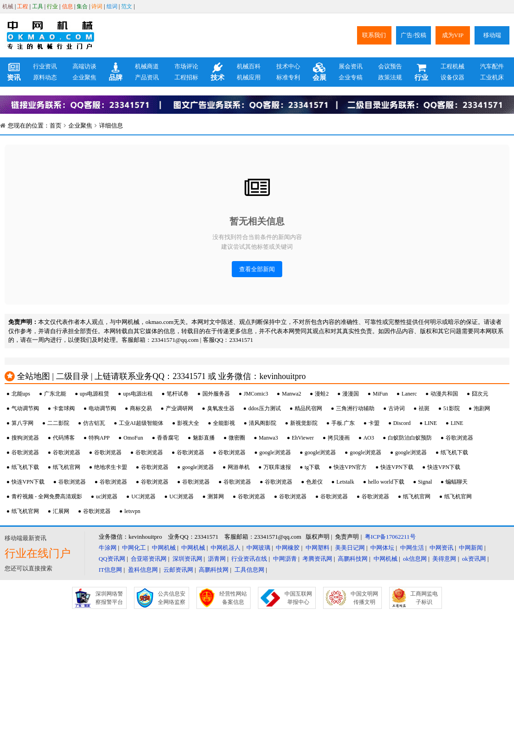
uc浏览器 (106, 496)
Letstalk (345, 482)
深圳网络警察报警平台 (109, 598)
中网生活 (412, 547)
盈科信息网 (143, 569)
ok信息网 (415, 558)
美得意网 (444, 558)
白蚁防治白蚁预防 (410, 438)
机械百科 (249, 66)
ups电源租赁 (95, 393)
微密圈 (237, 438)
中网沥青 (285, 558)
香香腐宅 (168, 438)
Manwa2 (291, 393)
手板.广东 (343, 423)
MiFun (380, 393)
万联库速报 (277, 467)
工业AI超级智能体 (141, 423)
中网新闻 (471, 547)
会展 (319, 72)
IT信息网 (110, 569)
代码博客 (64, 438)
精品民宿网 (308, 408)
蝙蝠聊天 (457, 482)
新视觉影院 (304, 423)
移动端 (492, 35)
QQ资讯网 (112, 558)
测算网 (215, 496)
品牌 (115, 72)
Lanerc (409, 393)
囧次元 (480, 393)
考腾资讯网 (317, 558)
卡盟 (374, 423)
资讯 (14, 72)
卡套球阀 (64, 408)
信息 (67, 6)
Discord (402, 423)
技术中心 (288, 66)
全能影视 (224, 423)
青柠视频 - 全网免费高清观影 (46, 496)
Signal (425, 482)
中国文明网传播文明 (364, 598)
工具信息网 (249, 569)
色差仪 (314, 482)
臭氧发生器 (221, 408)
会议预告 (390, 66)
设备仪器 (452, 77)
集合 (82, 6)
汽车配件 (492, 66)
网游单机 (239, 467)
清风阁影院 (262, 423)
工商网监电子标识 (424, 598)
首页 (55, 125)
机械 (7, 6)
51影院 (451, 408)
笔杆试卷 (178, 393)
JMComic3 (256, 393)
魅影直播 (204, 438)
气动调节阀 (25, 408)
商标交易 (141, 408)
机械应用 (249, 77)
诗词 (96, 6)
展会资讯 (351, 66)
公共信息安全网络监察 (171, 598)
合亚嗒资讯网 (149, 558)
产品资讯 (147, 77)
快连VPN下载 (396, 467)
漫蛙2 (322, 393)
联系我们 (374, 35)
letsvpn (132, 511)
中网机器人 (225, 547)
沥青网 (217, 558)
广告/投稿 (413, 35)
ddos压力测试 (264, 408)
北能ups (20, 393)
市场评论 (186, 66)
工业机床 (492, 77)
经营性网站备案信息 (233, 598)
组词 (111, 6)
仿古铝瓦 (94, 423)
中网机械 (164, 547)
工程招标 (186, 77)
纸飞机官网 (66, 467)
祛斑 (424, 408)
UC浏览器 (143, 496)
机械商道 (147, 66)
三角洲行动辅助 (355, 408)
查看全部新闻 (257, 269)
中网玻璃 (258, 547)
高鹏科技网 (353, 558)
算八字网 (22, 423)
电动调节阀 (102, 408)
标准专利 (288, 77)
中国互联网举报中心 (298, 598)
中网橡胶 (288, 547)
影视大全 (188, 423)
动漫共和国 (444, 393)
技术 (217, 72)
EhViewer (303, 438)
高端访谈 (84, 66)
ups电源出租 (138, 393)
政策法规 (390, 77)
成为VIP (453, 35)
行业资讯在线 (249, 558)
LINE (431, 423)
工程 (22, 6)
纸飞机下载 (454, 452)
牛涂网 (108, 547)
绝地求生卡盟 (110, 467)
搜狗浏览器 (25, 438)
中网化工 (134, 547)
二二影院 (58, 423)
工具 (37, 6)
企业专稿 (351, 77)
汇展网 (61, 511)
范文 (126, 6)
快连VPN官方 (350, 467)
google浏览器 (275, 452)
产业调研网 (179, 408)
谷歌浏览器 (459, 438)
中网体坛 (382, 547)
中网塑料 (318, 547)
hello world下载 (386, 482)
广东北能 (55, 393)
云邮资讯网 (178, 569)
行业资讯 (45, 66)
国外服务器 (216, 393)
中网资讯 (441, 547)
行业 (52, 6)
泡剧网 (482, 408)
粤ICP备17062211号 (390, 536)
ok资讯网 (474, 558)
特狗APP (99, 438)
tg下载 (312, 467)
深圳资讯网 (187, 558)
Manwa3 (268, 438)
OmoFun (133, 438)
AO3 (368, 438)
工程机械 (452, 66)
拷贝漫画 (339, 438)
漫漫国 (350, 393)
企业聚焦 (84, 77)
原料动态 (45, 77)
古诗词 (396, 408)
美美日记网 (350, 547)
